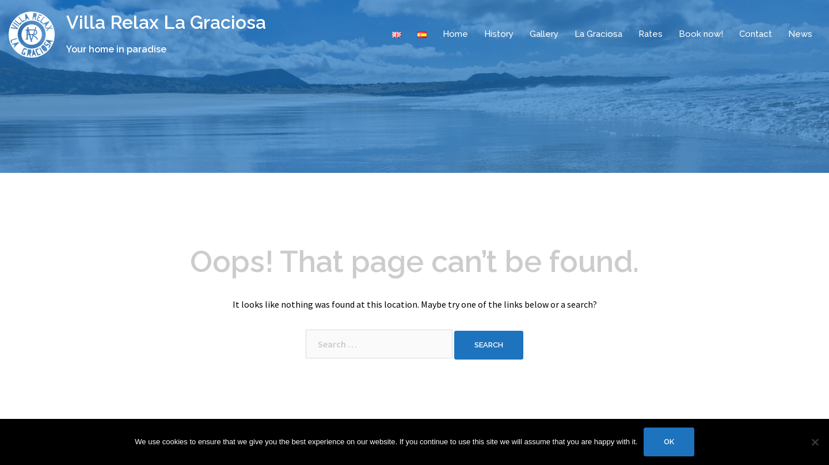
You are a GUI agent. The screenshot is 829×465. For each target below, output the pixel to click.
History (499, 34)
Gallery (544, 34)
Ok (669, 441)
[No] (814, 442)
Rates (650, 34)
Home (455, 34)
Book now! (701, 34)
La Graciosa (598, 34)
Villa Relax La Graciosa (166, 22)
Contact (755, 34)
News (800, 34)
